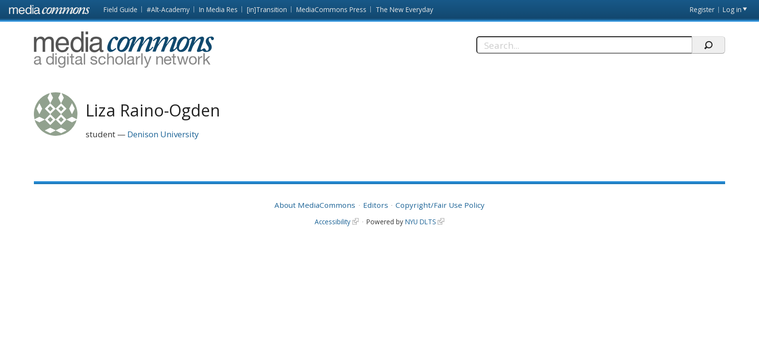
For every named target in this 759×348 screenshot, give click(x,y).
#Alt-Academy (168, 9)
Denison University (163, 134)
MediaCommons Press (331, 9)
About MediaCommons (314, 205)
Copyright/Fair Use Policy (440, 205)
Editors (375, 205)
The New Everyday (404, 9)
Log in (732, 9)
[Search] (584, 45)
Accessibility (332, 221)
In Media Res (218, 9)
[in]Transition (267, 9)
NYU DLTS (420, 221)
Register (702, 9)
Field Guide (120, 9)
